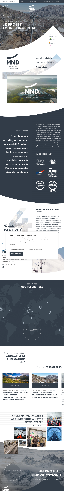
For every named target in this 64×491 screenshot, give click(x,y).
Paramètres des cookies (17, 249)
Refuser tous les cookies (35, 249)
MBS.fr (57, 1)
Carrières (47, 1)
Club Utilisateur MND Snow (30, 1)
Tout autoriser (16, 253)
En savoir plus (13, 244)
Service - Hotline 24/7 (9, 1)
